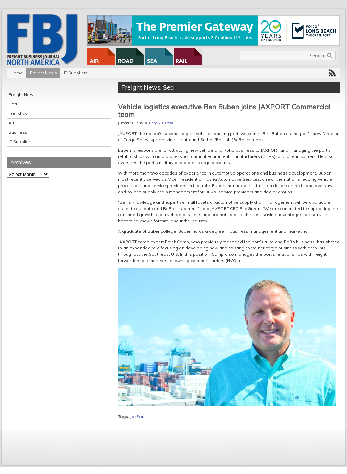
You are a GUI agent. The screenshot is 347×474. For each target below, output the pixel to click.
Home (16, 72)
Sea (13, 104)
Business (18, 132)
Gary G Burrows (161, 123)
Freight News (43, 72)
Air (11, 122)
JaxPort (137, 416)
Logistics (18, 113)
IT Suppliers (76, 72)
